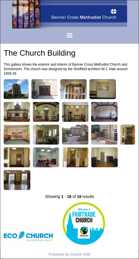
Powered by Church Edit (69, 254)
